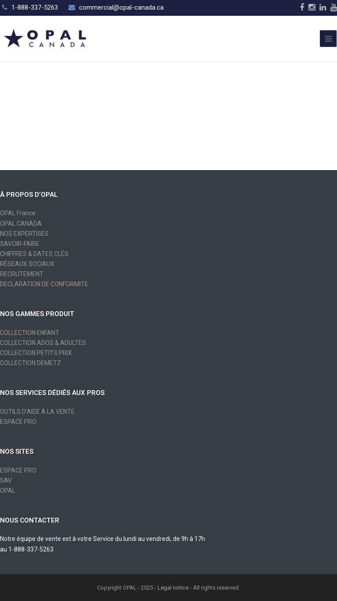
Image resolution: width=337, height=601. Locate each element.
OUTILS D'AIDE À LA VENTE (37, 411)
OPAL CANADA (21, 223)
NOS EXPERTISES (24, 233)
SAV (6, 480)
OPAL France (18, 213)
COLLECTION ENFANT (29, 332)
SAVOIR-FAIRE (19, 243)
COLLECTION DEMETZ (30, 362)
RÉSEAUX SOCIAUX (27, 263)
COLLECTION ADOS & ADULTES (43, 342)
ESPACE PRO (18, 421)
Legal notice (173, 587)
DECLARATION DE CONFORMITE (44, 284)
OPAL (7, 490)
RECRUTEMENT (21, 273)
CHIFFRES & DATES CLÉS (34, 253)
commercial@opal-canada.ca (121, 7)
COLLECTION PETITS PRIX (36, 352)
